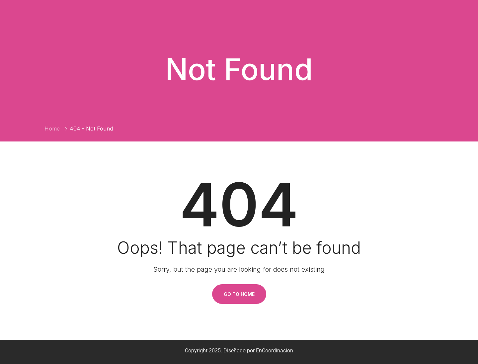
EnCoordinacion (274, 350)
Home (52, 128)
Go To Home (239, 294)
